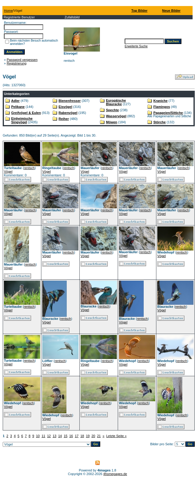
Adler (15, 100)
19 (88, 436)
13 (54, 436)
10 (38, 436)
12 (49, 436)
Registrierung (16, 63)
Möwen (111, 122)
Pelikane (18, 107)
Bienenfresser (70, 100)
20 (93, 436)
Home (8, 10)
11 (43, 436)
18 (82, 436)
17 (76, 436)
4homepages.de (115, 474)
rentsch (29, 168)
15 (65, 436)
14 (60, 436)
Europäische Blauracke (116, 102)
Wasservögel (116, 116)
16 (71, 436)
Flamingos (161, 107)
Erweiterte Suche (136, 46)
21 (99, 436)
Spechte (112, 110)
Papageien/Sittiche (168, 113)
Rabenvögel (68, 113)
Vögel (8, 171)
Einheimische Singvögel (22, 120)
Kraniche (160, 100)
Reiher (64, 119)
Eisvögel (65, 107)
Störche (159, 122)
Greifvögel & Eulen (26, 113)
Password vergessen (22, 59)
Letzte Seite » (116, 436)
